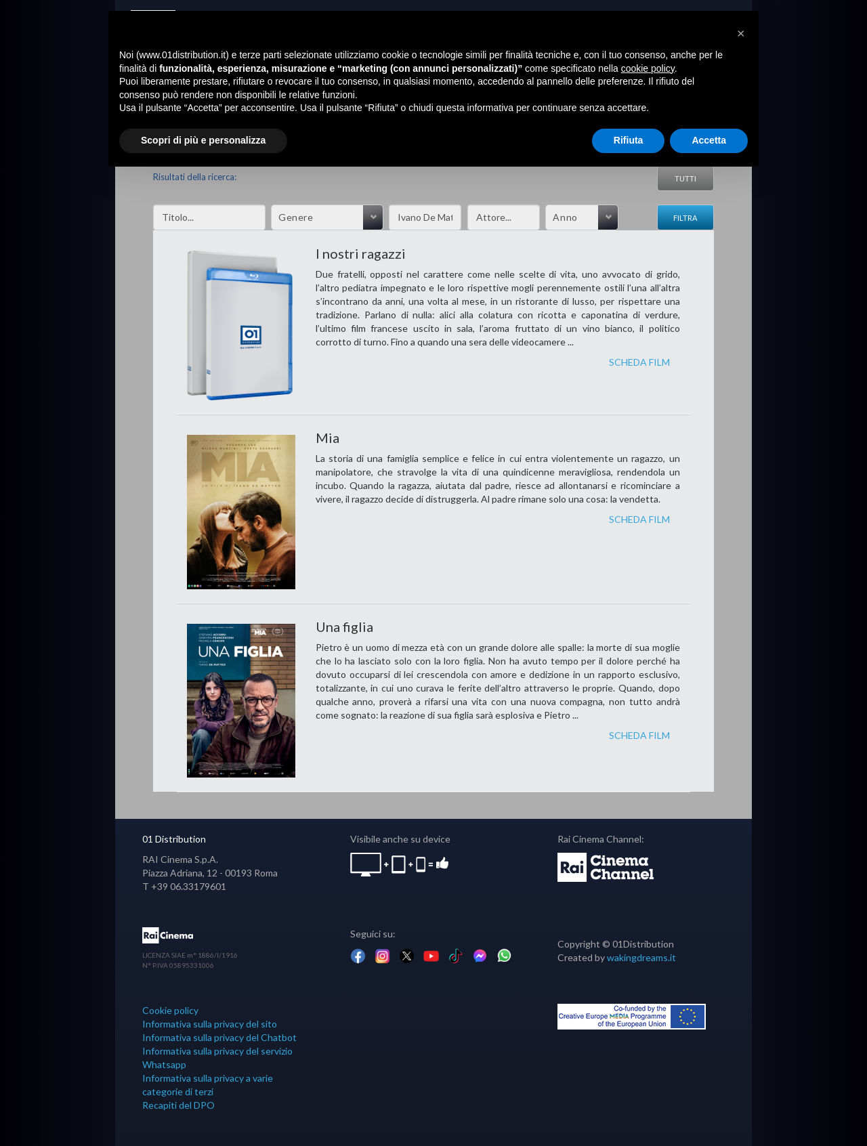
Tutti (685, 178)
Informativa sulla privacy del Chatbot (219, 1037)
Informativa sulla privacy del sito (209, 1024)
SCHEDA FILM (639, 362)
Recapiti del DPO (178, 1105)
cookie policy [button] (648, 68)
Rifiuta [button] (628, 140)
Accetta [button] (709, 140)
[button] (741, 32)
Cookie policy (170, 1010)
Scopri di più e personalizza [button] (203, 140)
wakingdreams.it (641, 957)
